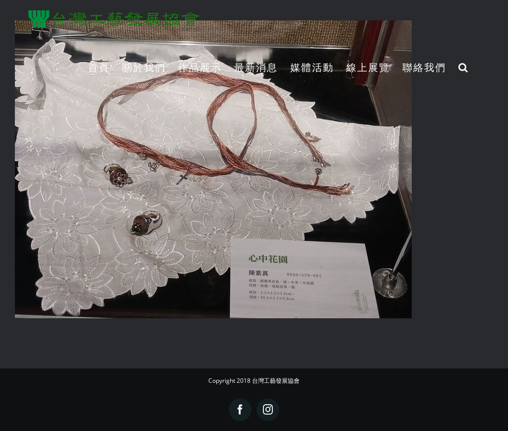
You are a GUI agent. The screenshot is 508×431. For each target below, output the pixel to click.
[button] (463, 67)
